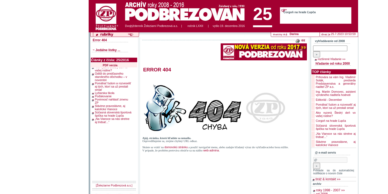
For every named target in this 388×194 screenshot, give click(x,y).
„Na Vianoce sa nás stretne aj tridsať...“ (112, 119)
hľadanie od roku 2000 (333, 63)
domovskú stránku (176, 147)
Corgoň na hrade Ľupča (299, 12)
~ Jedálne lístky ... (106, 50)
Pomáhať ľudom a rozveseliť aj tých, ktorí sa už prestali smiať (113, 85)
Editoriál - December (329, 99)
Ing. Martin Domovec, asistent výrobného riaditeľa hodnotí (336, 93)
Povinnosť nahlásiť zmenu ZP (111, 99)
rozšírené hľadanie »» (331, 59)
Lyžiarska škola (104, 91)
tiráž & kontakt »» (328, 179)
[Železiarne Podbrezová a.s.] (114, 185)
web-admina (211, 150)
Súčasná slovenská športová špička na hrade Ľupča (113, 112)
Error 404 (100, 40)
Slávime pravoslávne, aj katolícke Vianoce (110, 106)
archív (317, 183)
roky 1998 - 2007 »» (330, 190)
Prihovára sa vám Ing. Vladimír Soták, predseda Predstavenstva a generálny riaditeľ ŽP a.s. (336, 81)
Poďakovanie (103, 94)
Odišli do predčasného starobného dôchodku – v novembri (111, 75)
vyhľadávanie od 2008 (330, 41)
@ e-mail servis (325, 152)
